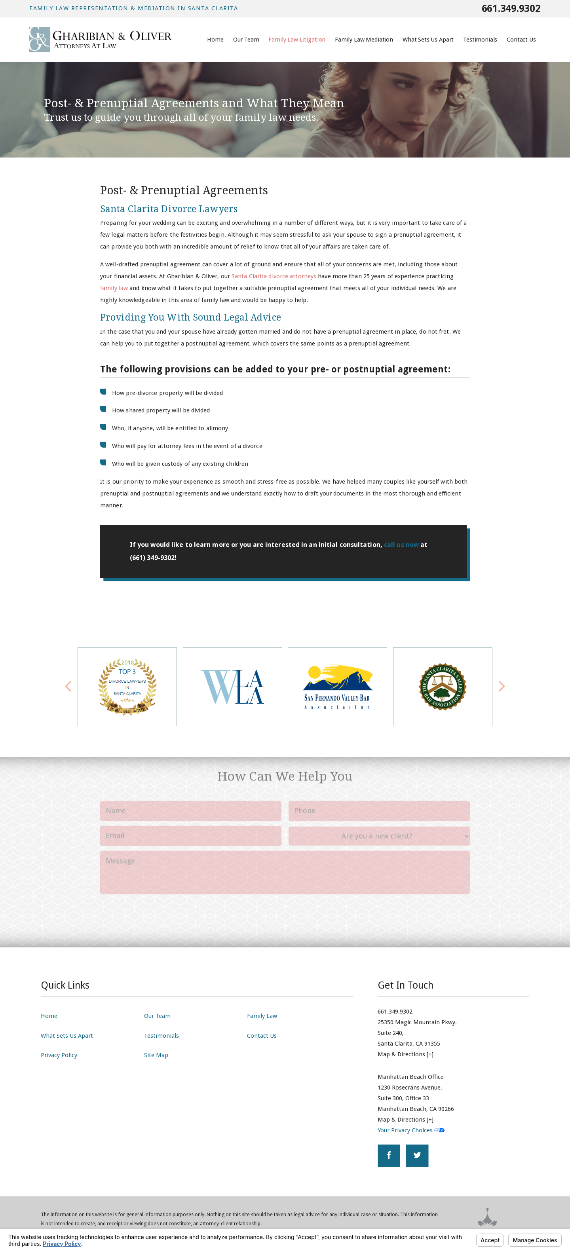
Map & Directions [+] (405, 1054)
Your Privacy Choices (411, 1130)
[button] (502, 687)
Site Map (156, 1055)
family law (114, 288)
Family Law (262, 1015)
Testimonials (161, 1035)
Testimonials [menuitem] (480, 39)
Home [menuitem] (215, 39)
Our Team (157, 1015)
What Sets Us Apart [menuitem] (428, 39)
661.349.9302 (511, 8)
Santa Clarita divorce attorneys (274, 276)
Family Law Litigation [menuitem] (296, 39)
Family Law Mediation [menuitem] (364, 39)
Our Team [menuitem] (246, 39)
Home (49, 1015)
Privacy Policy (59, 1055)
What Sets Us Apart (67, 1035)
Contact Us (262, 1035)
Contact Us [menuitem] (521, 39)
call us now (402, 545)
